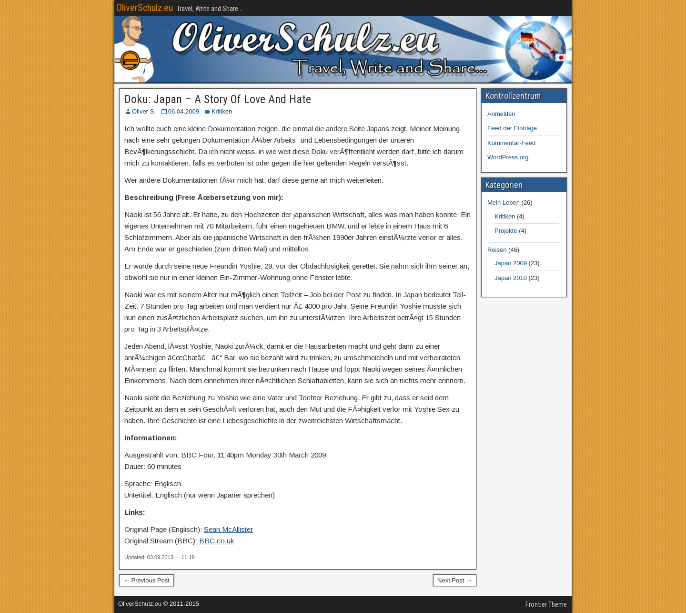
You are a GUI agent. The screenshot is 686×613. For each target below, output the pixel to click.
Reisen (496, 249)
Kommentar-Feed (511, 142)
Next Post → (454, 580)
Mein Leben (503, 202)
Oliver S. (144, 111)
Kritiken (222, 111)
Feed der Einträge (512, 128)
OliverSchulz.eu (144, 7)
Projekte (505, 230)
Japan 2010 (510, 277)
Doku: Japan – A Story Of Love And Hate (217, 99)
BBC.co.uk (216, 541)
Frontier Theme (546, 604)
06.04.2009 (183, 111)
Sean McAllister (228, 529)
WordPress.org (507, 157)
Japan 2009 (510, 263)
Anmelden (501, 113)
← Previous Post (146, 580)
